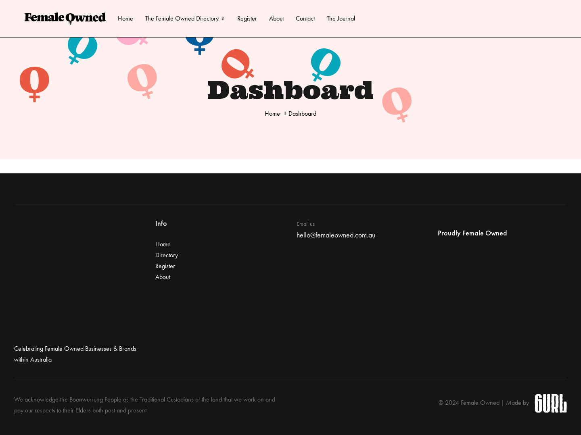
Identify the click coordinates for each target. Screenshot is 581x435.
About (276, 18)
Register (247, 18)
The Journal (341, 18)
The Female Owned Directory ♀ (185, 18)
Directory (166, 255)
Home (125, 18)
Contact (305, 18)
